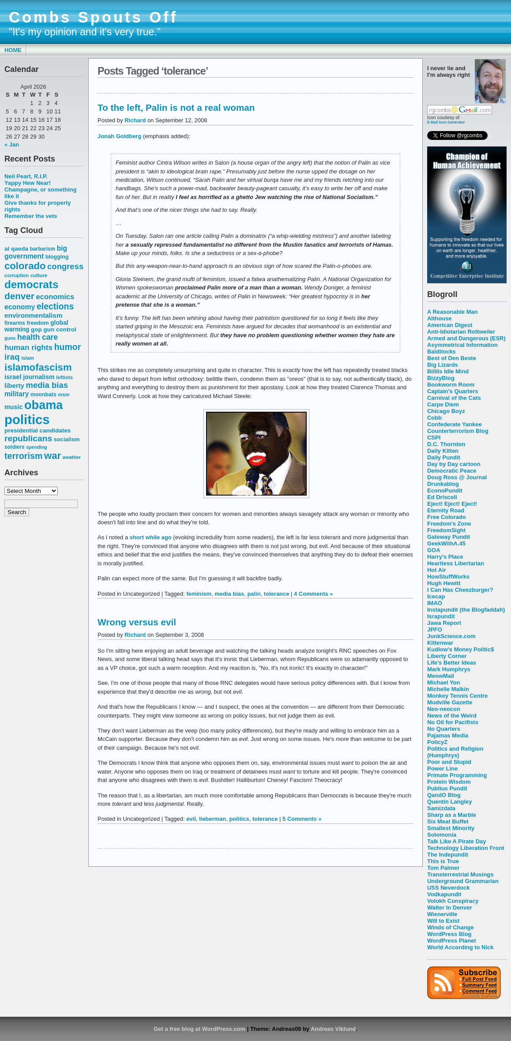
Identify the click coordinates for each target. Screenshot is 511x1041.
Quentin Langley (449, 801)
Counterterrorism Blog (457, 431)
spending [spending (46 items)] (36, 447)
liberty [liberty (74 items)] (14, 385)
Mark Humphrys (448, 669)
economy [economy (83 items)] (19, 307)
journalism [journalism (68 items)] (39, 376)
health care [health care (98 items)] (37, 337)
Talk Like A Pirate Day (456, 841)
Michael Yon (443, 682)
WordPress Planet (451, 940)
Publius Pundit (447, 788)
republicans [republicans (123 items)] (28, 438)
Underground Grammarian (463, 881)
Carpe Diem (443, 404)
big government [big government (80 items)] (35, 252)
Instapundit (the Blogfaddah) (466, 609)
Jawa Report (444, 623)
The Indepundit (447, 854)
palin (253, 593)
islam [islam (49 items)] (27, 358)
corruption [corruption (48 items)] (16, 275)
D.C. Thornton (446, 444)
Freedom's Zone (449, 523)
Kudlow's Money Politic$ (460, 649)
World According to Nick (460, 947)
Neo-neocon (443, 709)
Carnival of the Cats (454, 398)
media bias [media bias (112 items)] (47, 385)
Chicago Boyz (446, 411)
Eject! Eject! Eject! (452, 503)
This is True (443, 861)
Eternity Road (445, 510)
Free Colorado (446, 517)
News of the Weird (452, 715)
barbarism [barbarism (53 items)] (42, 249)
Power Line (442, 768)
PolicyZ (437, 742)
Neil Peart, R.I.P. (26, 176)
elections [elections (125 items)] (55, 306)
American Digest (449, 325)
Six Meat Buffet (448, 821)
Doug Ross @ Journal (457, 477)
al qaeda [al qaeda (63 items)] (16, 248)
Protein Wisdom (448, 781)
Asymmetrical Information (462, 345)
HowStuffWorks (448, 576)
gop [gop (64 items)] (36, 329)
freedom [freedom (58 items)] (37, 322)
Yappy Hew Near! (27, 183)
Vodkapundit (444, 894)
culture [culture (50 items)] (38, 275)
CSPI (433, 437)
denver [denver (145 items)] (19, 296)
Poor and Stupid (449, 762)
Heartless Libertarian (455, 563)
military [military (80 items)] (16, 394)
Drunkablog (443, 484)
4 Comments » (313, 593)
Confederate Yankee (454, 424)
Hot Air (436, 570)
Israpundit (441, 616)
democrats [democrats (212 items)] (31, 284)
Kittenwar (440, 642)
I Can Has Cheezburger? (460, 589)
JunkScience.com (451, 636)
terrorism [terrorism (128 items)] (23, 456)
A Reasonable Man (452, 311)
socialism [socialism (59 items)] (67, 439)
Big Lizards (442, 364)
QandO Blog (444, 795)
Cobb (434, 417)
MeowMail (440, 676)
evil (191, 819)
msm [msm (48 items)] (63, 394)
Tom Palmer (443, 867)
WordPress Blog (449, 934)
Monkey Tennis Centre (457, 695)
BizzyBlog (441, 378)
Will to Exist (443, 920)
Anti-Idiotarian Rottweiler (461, 331)
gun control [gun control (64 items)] (59, 329)
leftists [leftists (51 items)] (64, 377)
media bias (229, 593)
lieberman (212, 819)
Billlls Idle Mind (448, 371)
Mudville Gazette (449, 702)
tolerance (276, 593)
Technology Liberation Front (465, 848)
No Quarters (443, 728)
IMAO (434, 603)
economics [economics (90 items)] (55, 297)
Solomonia (441, 834)
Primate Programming (457, 775)
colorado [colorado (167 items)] (25, 265)
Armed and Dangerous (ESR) (466, 338)
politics (239, 819)
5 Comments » (302, 819)
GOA (433, 550)
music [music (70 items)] (13, 406)
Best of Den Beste (451, 358)
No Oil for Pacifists (452, 722)
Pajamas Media (447, 735)
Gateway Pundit (448, 537)
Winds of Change (450, 927)
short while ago (151, 537)
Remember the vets (30, 216)
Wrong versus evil (137, 622)
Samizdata (441, 808)
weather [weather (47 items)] (72, 457)
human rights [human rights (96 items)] (28, 347)
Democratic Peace (452, 470)
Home (13, 50)
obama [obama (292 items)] (43, 405)
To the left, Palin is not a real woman (176, 107)
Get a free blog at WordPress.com (199, 1029)
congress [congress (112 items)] (65, 266)
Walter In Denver (449, 907)
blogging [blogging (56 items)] (57, 257)
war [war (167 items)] (52, 455)
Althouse (439, 318)
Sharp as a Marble (451, 815)
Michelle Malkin (448, 689)
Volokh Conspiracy (452, 901)
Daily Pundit (443, 457)
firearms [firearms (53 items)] (14, 323)
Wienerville (442, 914)
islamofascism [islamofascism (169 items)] (38, 367)
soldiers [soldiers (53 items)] (14, 447)
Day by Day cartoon (454, 464)
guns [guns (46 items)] (9, 338)
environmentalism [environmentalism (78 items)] (33, 315)
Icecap (436, 596)
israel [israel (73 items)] (13, 376)
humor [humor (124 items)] (67, 347)
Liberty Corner (446, 656)
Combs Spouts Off (93, 17)
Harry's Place (445, 556)
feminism (198, 593)
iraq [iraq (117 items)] (12, 356)
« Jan (11, 144)
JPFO (434, 629)
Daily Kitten (442, 450)
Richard (135, 120)
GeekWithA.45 (446, 543)
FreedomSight (446, 530)
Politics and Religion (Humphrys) (455, 752)
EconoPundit (444, 490)
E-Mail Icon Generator (446, 122)
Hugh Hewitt (444, 583)
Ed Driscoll (442, 497)
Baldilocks (441, 351)
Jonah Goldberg (119, 136)
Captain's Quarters (452, 391)
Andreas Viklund (333, 1029)
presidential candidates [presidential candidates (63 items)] (37, 430)
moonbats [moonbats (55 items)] (43, 394)
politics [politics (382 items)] (27, 419)
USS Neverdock (448, 887)
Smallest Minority (450, 828)
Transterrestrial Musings (460, 874)
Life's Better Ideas (451, 662)
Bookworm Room (450, 384)
